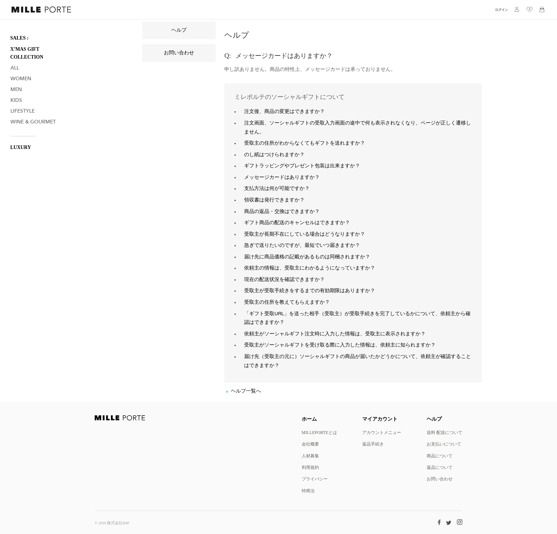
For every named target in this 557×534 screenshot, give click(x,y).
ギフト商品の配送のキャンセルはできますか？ (297, 222)
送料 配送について (444, 432)
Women (20, 78)
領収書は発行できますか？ (274, 200)
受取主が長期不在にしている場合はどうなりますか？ (304, 234)
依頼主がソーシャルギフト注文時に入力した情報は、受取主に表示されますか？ (335, 333)
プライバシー (315, 479)
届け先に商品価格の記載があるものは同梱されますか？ (307, 256)
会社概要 (310, 444)
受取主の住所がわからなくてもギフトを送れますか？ (304, 143)
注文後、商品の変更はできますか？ (284, 111)
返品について (440, 467)
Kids (16, 100)
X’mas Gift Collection (27, 53)
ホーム (309, 418)
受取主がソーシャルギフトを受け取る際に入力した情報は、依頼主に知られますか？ (340, 345)
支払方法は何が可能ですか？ (277, 188)
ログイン (501, 9)
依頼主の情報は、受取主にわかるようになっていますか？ (309, 268)
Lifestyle (22, 111)
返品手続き (373, 444)
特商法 (308, 491)
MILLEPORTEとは (319, 432)
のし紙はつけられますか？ (274, 154)
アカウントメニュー (381, 432)
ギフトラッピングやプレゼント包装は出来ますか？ (302, 165)
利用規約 (310, 467)
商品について (440, 456)
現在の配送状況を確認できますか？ (284, 279)
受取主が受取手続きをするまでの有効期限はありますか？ (309, 290)
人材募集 (310, 456)
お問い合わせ (179, 52)
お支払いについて (444, 444)
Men (16, 89)
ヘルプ (179, 30)
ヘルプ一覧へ (246, 391)
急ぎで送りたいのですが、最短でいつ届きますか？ (302, 245)
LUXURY (20, 147)
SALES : (19, 38)
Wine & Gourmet (33, 121)
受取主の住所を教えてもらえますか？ (287, 302)
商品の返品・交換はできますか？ (282, 211)
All (14, 67)
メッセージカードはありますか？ (282, 177)
